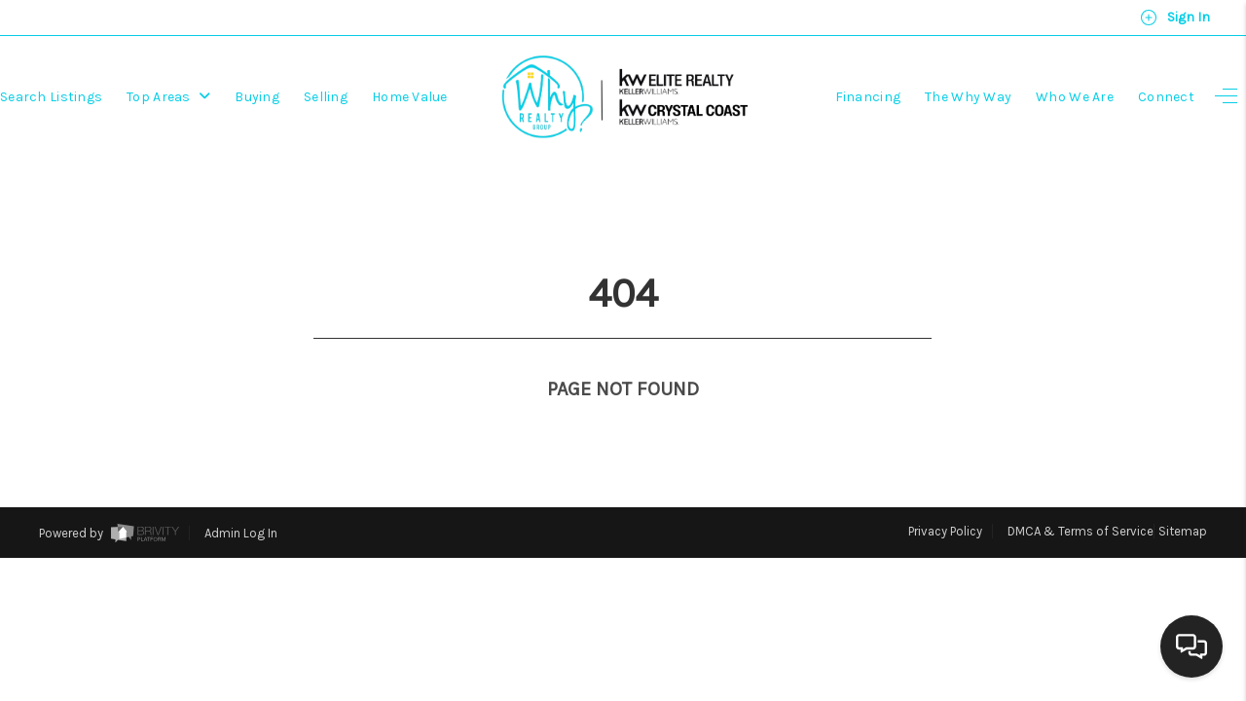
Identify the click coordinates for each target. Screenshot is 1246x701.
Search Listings (51, 97)
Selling (326, 97)
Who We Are (1075, 97)
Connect (1166, 97)
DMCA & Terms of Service (1081, 495)
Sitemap (1182, 495)
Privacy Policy (945, 495)
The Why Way (968, 97)
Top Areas (168, 97)
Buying (257, 97)
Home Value (410, 97)
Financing (868, 97)
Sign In (1175, 17)
